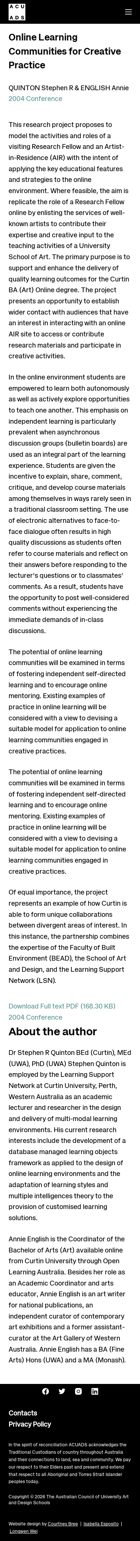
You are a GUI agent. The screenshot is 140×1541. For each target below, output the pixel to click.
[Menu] (128, 12)
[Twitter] (62, 1391)
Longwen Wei (24, 1531)
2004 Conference (35, 99)
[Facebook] (45, 1391)
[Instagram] (78, 1391)
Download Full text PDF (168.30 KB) (62, 1007)
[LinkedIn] (94, 1391)
